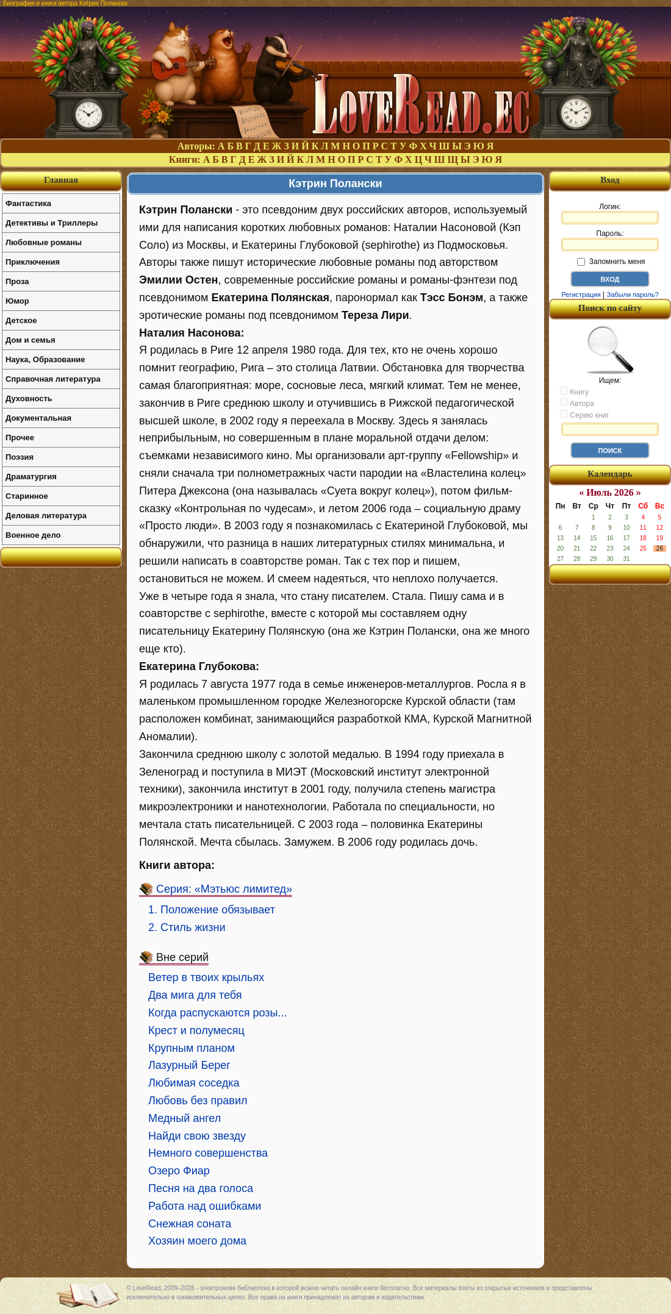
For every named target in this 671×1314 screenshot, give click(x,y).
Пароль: (610, 240)
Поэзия (19, 457)
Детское (21, 320)
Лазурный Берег (189, 1065)
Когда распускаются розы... (217, 1013)
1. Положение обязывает (211, 910)
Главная (61, 180)
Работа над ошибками (204, 1206)
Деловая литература (46, 515)
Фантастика (28, 203)
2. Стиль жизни (187, 927)
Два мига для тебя (195, 995)
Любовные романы (43, 242)
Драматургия (31, 476)
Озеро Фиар (179, 1171)
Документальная (38, 418)
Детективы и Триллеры (51, 222)
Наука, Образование (45, 359)
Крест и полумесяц (196, 1030)
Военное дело (33, 535)
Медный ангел (184, 1118)
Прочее (19, 437)
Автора (577, 403)
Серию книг (584, 415)
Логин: (610, 213)
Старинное (26, 496)
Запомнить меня (611, 261)
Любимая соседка (193, 1083)
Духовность (28, 398)
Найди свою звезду (197, 1136)
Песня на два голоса (200, 1188)
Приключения (32, 261)
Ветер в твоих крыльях (206, 977)
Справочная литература (53, 379)
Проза (17, 281)
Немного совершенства (208, 1153)
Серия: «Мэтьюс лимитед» (224, 889)
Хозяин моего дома (197, 1241)
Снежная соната (189, 1224)
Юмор (17, 300)
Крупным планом (191, 1048)
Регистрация (580, 294)
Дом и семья (30, 340)
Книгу (574, 391)
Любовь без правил (197, 1100)
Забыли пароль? (633, 294)
